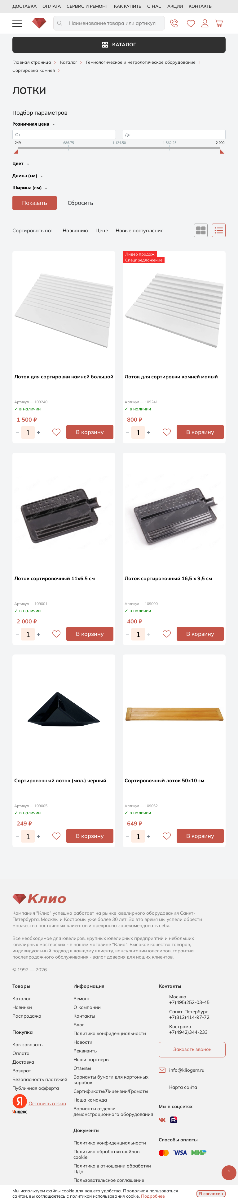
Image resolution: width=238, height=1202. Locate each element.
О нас (154, 6)
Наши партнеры (91, 1059)
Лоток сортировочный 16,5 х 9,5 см (168, 578)
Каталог (119, 44)
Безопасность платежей (39, 1079)
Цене (102, 230)
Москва (177, 997)
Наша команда (90, 1100)
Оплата (51, 6)
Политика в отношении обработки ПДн (112, 1168)
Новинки (22, 1007)
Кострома (180, 1026)
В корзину (90, 432)
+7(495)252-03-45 (189, 1002)
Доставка (24, 6)
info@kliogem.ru (187, 1070)
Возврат (21, 1071)
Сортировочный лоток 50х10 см (164, 780)
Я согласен (211, 1193)
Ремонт (81, 998)
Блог (78, 1025)
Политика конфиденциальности (109, 1033)
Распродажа (26, 1016)
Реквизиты (85, 1051)
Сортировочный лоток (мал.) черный (60, 780)
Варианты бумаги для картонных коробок (110, 1079)
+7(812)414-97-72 (189, 1017)
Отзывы (82, 1068)
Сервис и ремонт (87, 6)
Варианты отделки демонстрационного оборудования (113, 1111)
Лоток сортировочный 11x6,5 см (54, 578)
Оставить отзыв (47, 1103)
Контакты (201, 6)
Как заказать (27, 1044)
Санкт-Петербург (188, 1012)
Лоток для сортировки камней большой (63, 376)
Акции (175, 6)
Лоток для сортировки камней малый (171, 376)
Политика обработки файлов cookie (106, 1154)
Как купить (127, 6)
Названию (76, 230)
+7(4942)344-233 (188, 1032)
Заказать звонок (192, 1049)
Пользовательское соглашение (108, 1180)
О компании (87, 1007)
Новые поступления (140, 230)
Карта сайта (183, 1087)
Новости (82, 1042)
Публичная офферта (35, 1088)
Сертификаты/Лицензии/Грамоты (110, 1091)
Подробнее (153, 1196)
